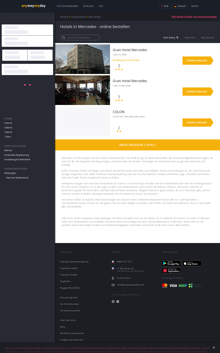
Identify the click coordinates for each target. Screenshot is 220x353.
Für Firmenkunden (69, 303)
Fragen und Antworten (71, 339)
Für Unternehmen (67, 6)
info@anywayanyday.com (130, 284)
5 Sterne (8, 123)
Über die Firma (67, 320)
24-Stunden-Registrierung (16, 155)
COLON (118, 111)
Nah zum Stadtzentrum (17, 177)
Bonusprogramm (69, 297)
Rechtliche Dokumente (72, 333)
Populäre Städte (68, 274)
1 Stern (7, 136)
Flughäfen (65, 281)
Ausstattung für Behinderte (17, 159)
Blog (62, 326)
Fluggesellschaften (70, 287)
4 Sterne (8, 127)
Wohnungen (10, 173)
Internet (8, 150)
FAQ (101, 6)
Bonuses (88, 6)
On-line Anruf (124, 278)
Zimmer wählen (196, 60)
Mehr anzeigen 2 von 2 (137, 145)
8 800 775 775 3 (124, 261)
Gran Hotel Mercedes (130, 50)
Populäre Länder (69, 268)
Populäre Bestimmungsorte (74, 261)
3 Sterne (8, 132)
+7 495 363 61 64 (130, 270)
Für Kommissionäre (70, 310)
